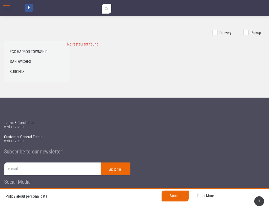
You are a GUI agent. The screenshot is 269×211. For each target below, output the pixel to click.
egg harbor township (29, 52)
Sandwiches (20, 61)
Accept (175, 196)
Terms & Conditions (19, 122)
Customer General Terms (23, 137)
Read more (205, 196)
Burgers (17, 72)
